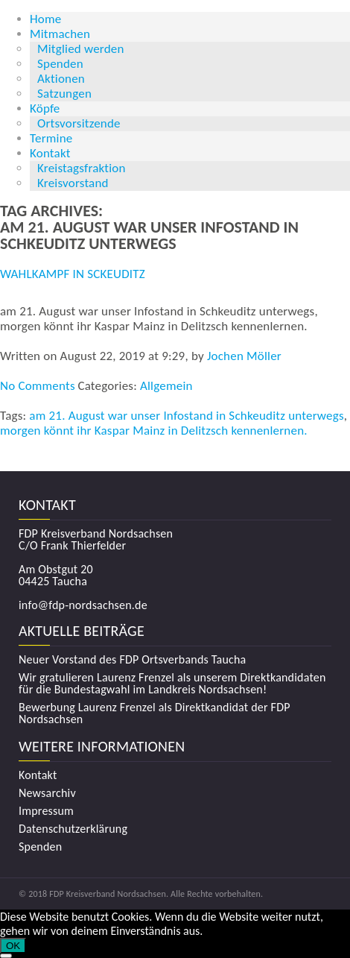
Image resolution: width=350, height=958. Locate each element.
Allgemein (166, 386)
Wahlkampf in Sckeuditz (72, 274)
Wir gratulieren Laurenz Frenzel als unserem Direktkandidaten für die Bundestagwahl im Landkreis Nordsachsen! (172, 684)
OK (13, 945)
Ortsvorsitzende (79, 123)
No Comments (37, 386)
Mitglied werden (80, 49)
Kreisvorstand (73, 183)
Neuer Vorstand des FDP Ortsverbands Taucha (132, 660)
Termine (51, 138)
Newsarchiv (47, 793)
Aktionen (61, 78)
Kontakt (50, 153)
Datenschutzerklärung (73, 829)
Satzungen (64, 93)
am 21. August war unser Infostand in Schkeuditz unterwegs (186, 415)
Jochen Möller (244, 356)
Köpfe (45, 108)
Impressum (46, 811)
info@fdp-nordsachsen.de (83, 605)
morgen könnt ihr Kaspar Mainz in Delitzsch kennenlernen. (154, 430)
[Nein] (6, 956)
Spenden (60, 64)
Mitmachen (60, 34)
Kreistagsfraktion (81, 168)
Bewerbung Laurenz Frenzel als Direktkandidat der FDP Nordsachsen (154, 713)
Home (45, 19)
